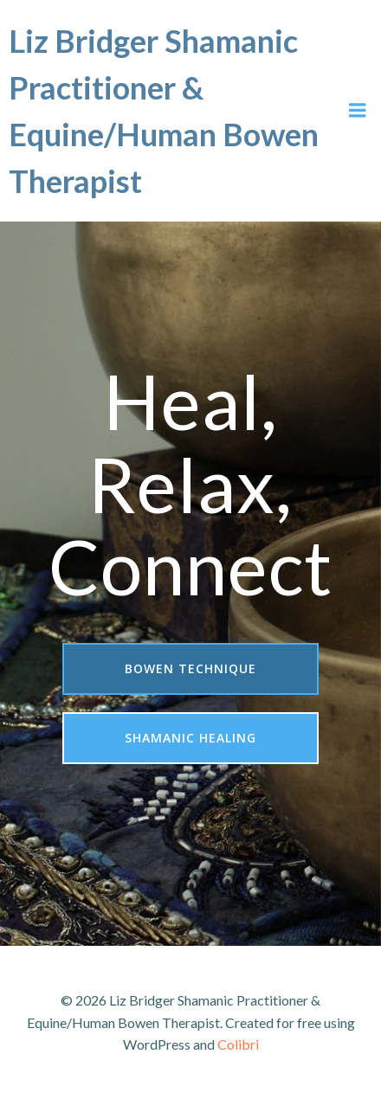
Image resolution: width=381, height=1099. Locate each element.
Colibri (238, 1044)
